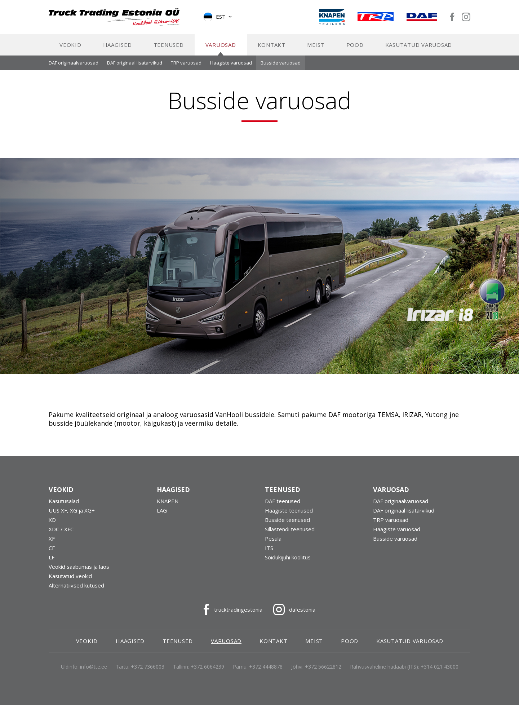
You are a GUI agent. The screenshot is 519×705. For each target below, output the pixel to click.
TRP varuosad (186, 68)
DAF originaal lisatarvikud (134, 68)
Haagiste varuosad (231, 68)
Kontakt (271, 50)
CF (52, 553)
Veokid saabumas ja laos (79, 572)
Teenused (169, 50)
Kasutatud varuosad (418, 50)
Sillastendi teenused (290, 534)
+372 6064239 (207, 672)
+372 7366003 (147, 672)
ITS (269, 553)
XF (52, 544)
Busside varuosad (281, 68)
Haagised (117, 50)
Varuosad (220, 50)
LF (51, 563)
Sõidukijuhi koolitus (288, 563)
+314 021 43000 (439, 672)
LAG (162, 516)
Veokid (70, 50)
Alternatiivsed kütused (76, 591)
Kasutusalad (64, 506)
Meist (316, 50)
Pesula (273, 544)
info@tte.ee (93, 672)
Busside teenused (287, 525)
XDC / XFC (61, 534)
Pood (355, 50)
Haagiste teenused (289, 516)
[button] (218, 20)
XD (52, 525)
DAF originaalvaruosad (73, 68)
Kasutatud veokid (70, 581)
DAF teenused (282, 506)
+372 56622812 (323, 672)
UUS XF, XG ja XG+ (72, 516)
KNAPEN (167, 506)
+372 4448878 (266, 672)
